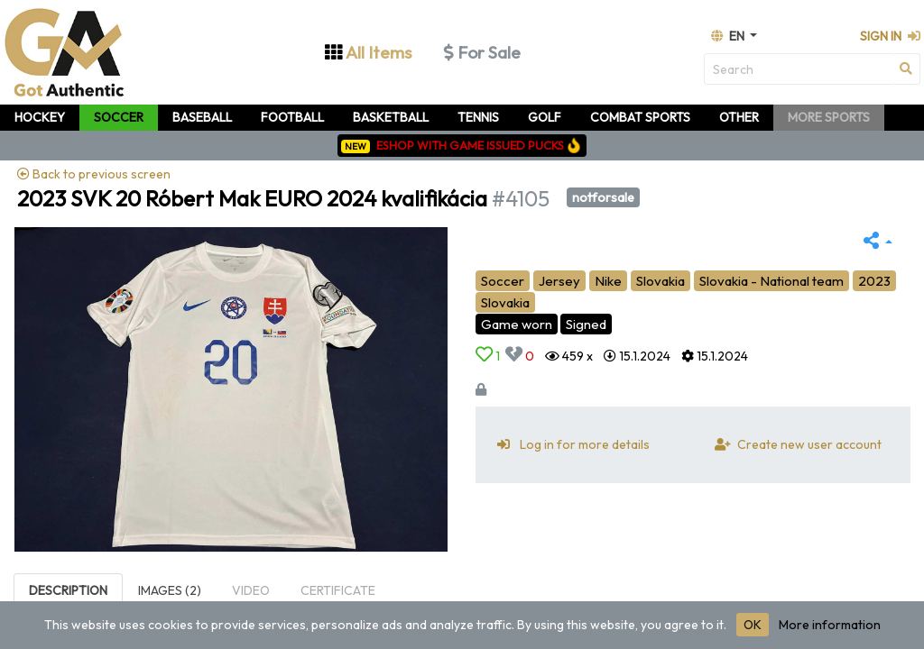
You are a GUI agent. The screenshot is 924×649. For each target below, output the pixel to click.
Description (68, 590)
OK (753, 625)
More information (830, 625)
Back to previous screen (94, 174)
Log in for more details (570, 444)
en (729, 36)
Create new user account (794, 444)
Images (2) (169, 590)
